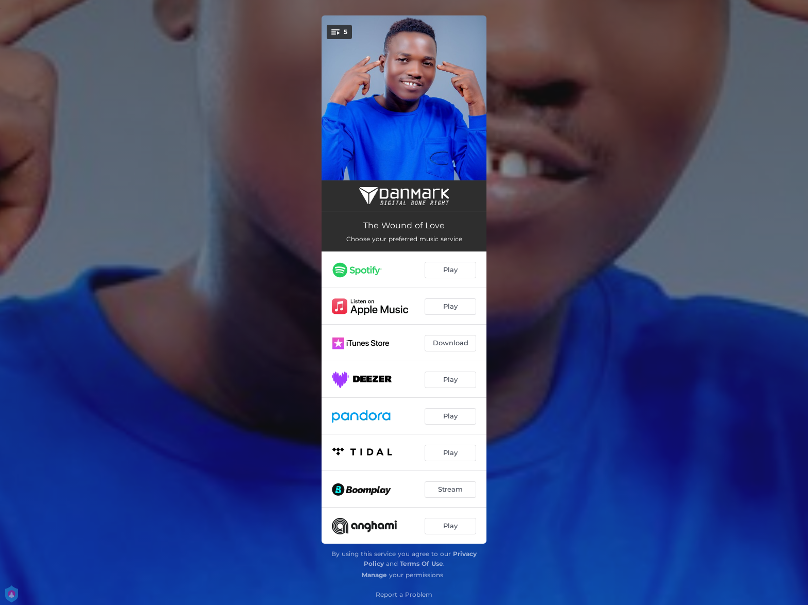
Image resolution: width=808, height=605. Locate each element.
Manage (374, 575)
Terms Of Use (421, 563)
